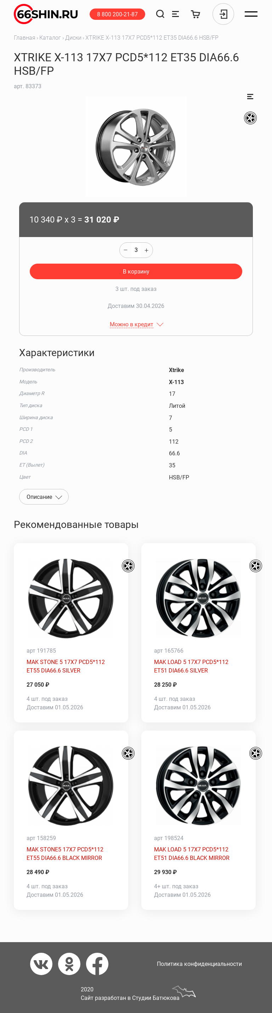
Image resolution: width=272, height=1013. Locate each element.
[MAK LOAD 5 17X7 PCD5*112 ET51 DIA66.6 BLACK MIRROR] (198, 785)
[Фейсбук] (100, 964)
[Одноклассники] (72, 964)
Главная (24, 37)
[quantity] (136, 250)
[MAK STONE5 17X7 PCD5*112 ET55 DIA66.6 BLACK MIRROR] (71, 785)
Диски (73, 37)
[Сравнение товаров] (175, 14)
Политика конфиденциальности (199, 964)
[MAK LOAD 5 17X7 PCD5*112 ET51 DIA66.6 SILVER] (198, 598)
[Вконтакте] (44, 964)
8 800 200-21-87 (117, 14)
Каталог (50, 37)
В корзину (136, 271)
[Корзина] (195, 14)
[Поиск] (160, 14)
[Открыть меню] (251, 14)
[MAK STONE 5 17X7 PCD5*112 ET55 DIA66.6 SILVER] (71, 598)
